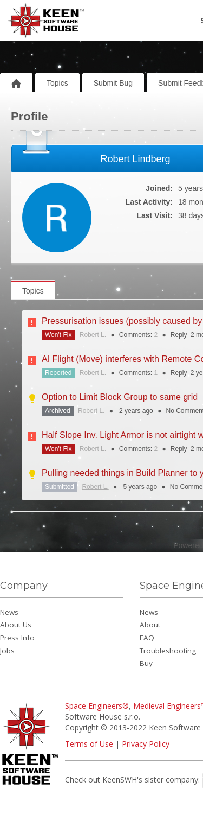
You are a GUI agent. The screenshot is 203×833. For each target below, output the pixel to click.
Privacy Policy (145, 744)
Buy (146, 663)
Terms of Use (89, 744)
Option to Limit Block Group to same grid (120, 397)
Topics (57, 83)
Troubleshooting (168, 651)
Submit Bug (113, 83)
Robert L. (93, 335)
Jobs (7, 651)
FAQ (147, 638)
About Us (15, 624)
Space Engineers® (97, 706)
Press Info (17, 638)
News (9, 612)
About (150, 624)
